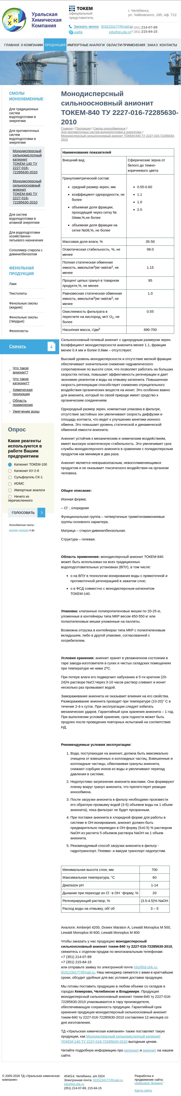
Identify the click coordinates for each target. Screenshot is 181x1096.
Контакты (168, 45)
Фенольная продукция (21, 270)
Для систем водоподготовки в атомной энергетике (24, 218)
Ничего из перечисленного (20, 498)
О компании (32, 45)
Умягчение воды (26, 411)
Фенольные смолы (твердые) (23, 319)
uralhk (78, 32)
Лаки (12, 284)
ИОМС (16, 484)
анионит (149, 1050)
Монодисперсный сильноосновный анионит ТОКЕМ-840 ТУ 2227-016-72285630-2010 (27, 191)
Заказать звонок (86, 26)
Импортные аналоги (86, 45)
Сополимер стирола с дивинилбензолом (25, 252)
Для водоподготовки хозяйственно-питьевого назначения (26, 236)
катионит (131, 1050)
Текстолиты (18, 293)
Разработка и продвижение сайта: (149, 1079)
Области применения (126, 45)
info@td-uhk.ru (120, 32)
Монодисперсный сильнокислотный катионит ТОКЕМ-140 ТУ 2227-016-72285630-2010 (27, 161)
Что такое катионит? (21, 381)
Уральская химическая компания (31, 20)
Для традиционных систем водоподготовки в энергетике (23, 115)
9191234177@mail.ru (117, 26)
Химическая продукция (23, 392)
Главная (11, 45)
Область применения (23, 402)
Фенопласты (18, 331)
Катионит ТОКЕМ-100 (27, 465)
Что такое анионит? (21, 370)
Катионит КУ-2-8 (23, 471)
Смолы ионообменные (109, 128)
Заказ (152, 45)
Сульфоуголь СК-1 (25, 477)
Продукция (55, 45)
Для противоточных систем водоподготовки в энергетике (101, 132)
